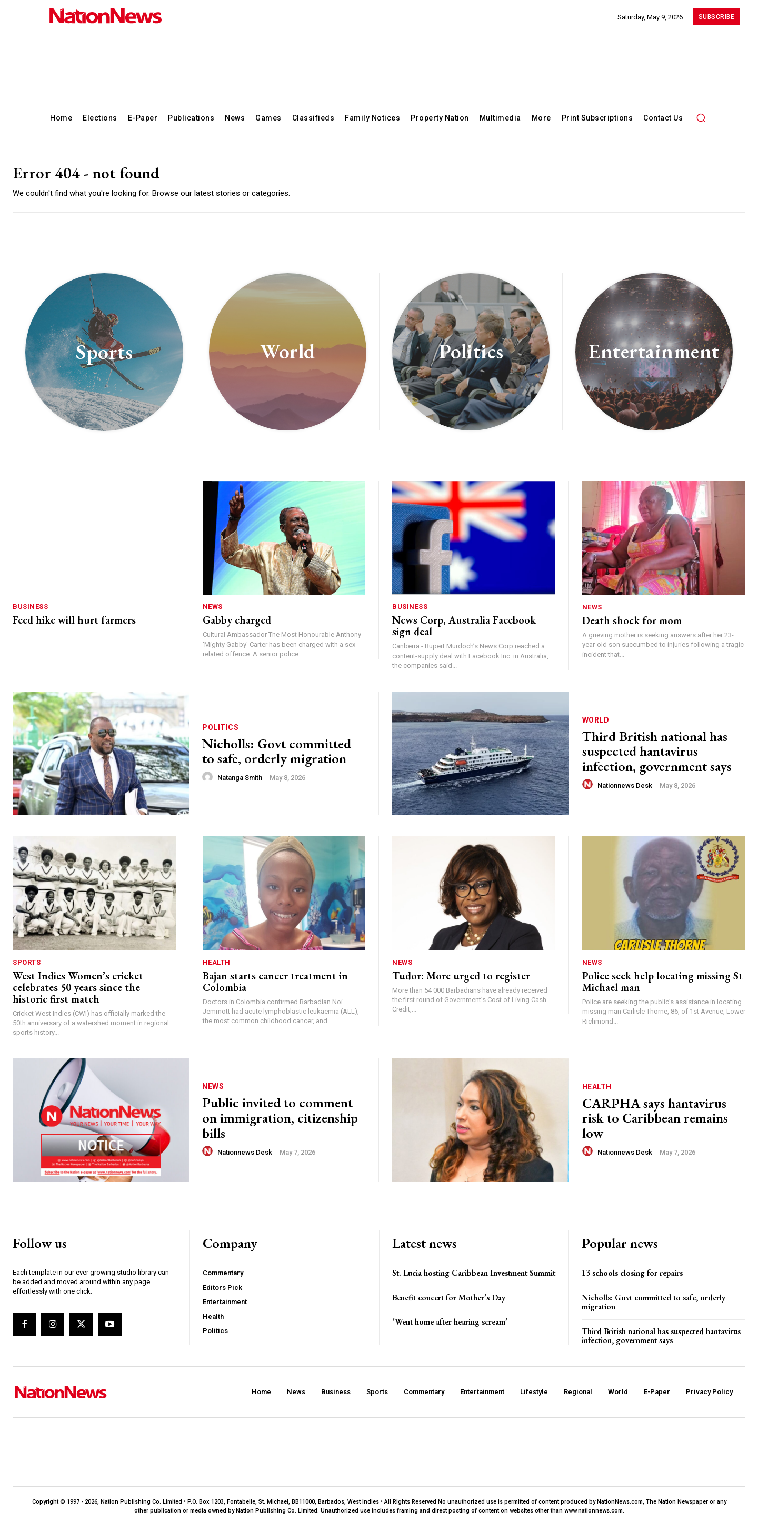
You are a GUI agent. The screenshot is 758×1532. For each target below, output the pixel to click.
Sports (27, 968)
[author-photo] (209, 783)
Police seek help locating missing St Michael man (662, 987)
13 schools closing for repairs (632, 1278)
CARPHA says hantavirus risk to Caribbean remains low (655, 1124)
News (213, 612)
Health (217, 968)
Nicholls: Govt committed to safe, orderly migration (276, 757)
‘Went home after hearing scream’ (449, 1327)
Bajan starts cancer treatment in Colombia (275, 987)
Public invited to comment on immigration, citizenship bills (280, 1124)
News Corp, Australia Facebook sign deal (464, 632)
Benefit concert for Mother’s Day (448, 1303)
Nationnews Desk (624, 791)
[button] (701, 117)
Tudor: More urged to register (461, 981)
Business (30, 612)
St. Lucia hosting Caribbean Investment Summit (473, 1278)
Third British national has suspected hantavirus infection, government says (657, 757)
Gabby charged (237, 626)
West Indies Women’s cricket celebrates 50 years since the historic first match (78, 993)
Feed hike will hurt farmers (74, 626)
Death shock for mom (632, 626)
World (596, 725)
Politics (220, 733)
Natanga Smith (239, 783)
